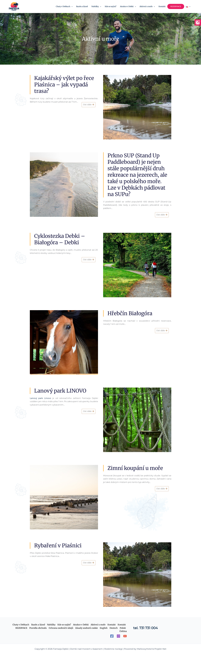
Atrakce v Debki (81, 624)
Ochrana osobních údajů (61, 628)
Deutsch (114, 628)
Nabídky (51, 624)
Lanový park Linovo (40, 398)
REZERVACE (21, 628)
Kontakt (112, 624)
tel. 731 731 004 (145, 628)
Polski (123, 628)
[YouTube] (125, 636)
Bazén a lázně (38, 624)
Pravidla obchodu (38, 628)
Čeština (123, 631)
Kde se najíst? (64, 624)
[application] (71, 6)
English (104, 628)
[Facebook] (112, 636)
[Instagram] (118, 636)
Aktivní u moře (98, 624)
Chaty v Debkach (20, 624)
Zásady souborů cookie (86, 628)
